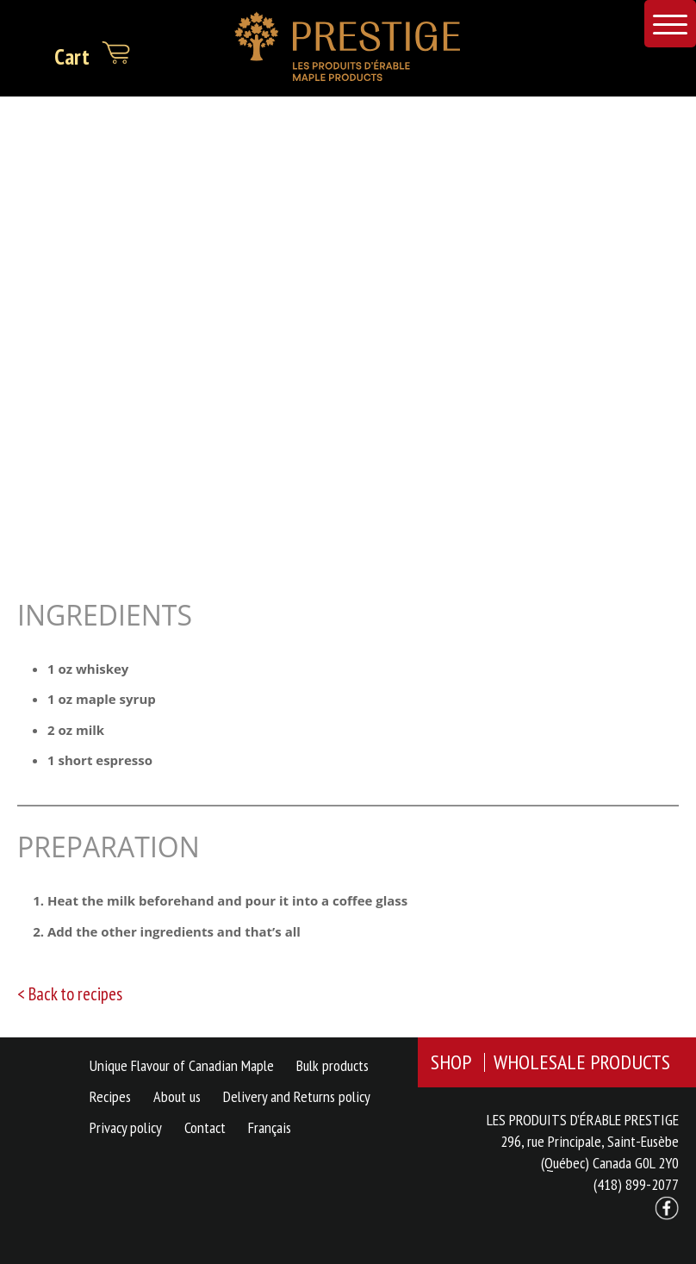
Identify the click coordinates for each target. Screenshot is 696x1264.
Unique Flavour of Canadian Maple (182, 1065)
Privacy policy (126, 1127)
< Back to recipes (69, 994)
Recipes (110, 1096)
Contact (205, 1127)
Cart (92, 53)
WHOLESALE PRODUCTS (582, 1062)
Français (269, 1127)
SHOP (451, 1062)
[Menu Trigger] (670, 23)
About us (177, 1096)
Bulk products (332, 1065)
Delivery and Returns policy (296, 1096)
